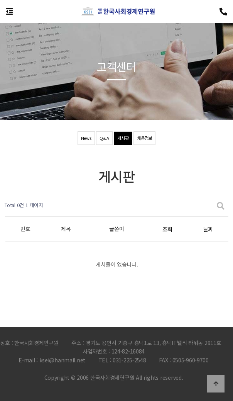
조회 (167, 229)
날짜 (208, 229)
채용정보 (145, 138)
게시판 (122, 138)
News (84, 138)
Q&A (103, 138)
